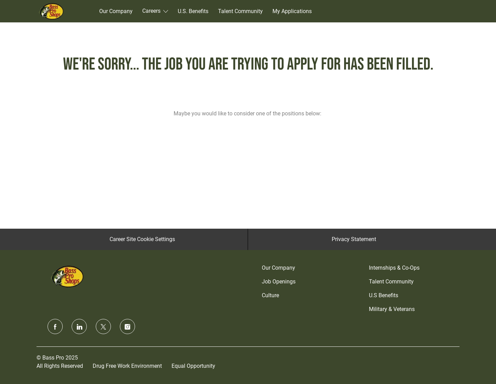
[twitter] (103, 326)
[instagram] (127, 326)
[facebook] (55, 326)
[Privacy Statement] (354, 239)
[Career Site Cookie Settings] (142, 239)
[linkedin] (79, 326)
